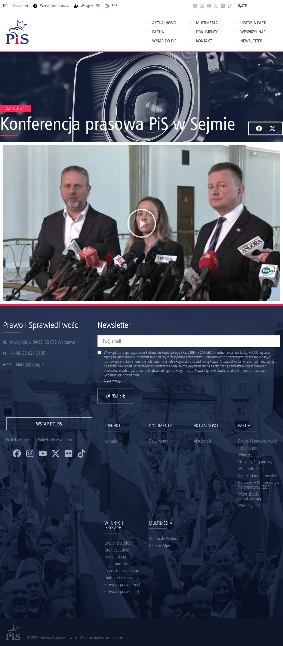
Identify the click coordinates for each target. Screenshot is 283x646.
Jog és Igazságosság (121, 570)
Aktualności (164, 23)
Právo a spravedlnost (121, 591)
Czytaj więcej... (113, 380)
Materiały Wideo (163, 538)
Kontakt (204, 41)
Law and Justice (117, 543)
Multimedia (207, 23)
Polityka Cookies (19, 439)
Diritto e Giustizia (118, 577)
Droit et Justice (116, 550)
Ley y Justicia (115, 557)
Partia (158, 32)
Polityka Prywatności (55, 439)
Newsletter (251, 41)
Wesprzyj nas (252, 32)
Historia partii (254, 23)
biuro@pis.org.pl (30, 364)
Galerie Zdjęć (160, 545)
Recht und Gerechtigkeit (124, 564)
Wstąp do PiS (164, 41)
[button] (259, 128)
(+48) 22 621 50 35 (28, 353)
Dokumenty (207, 32)
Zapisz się (115, 396)
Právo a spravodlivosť (122, 584)
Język (242, 5)
